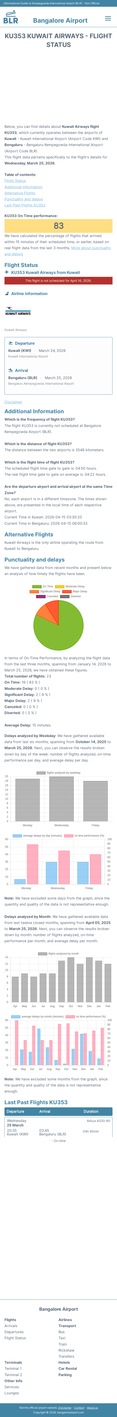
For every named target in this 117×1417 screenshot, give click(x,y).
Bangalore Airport (60, 20)
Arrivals (10, 1326)
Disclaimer (65, 1407)
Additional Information (23, 187)
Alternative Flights (19, 193)
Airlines (65, 1319)
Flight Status (15, 180)
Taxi (61, 1338)
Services (11, 1387)
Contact (79, 1407)
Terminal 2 (13, 1375)
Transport (67, 1326)
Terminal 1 (13, 1368)
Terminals (13, 1362)
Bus (61, 1332)
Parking (65, 1375)
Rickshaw (66, 1350)
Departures (14, 1332)
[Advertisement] (58, 87)
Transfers (66, 1356)
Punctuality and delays (23, 199)
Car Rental (67, 1368)
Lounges (11, 1393)
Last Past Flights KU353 (24, 205)
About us (92, 1407)
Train (62, 1344)
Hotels (64, 1362)
